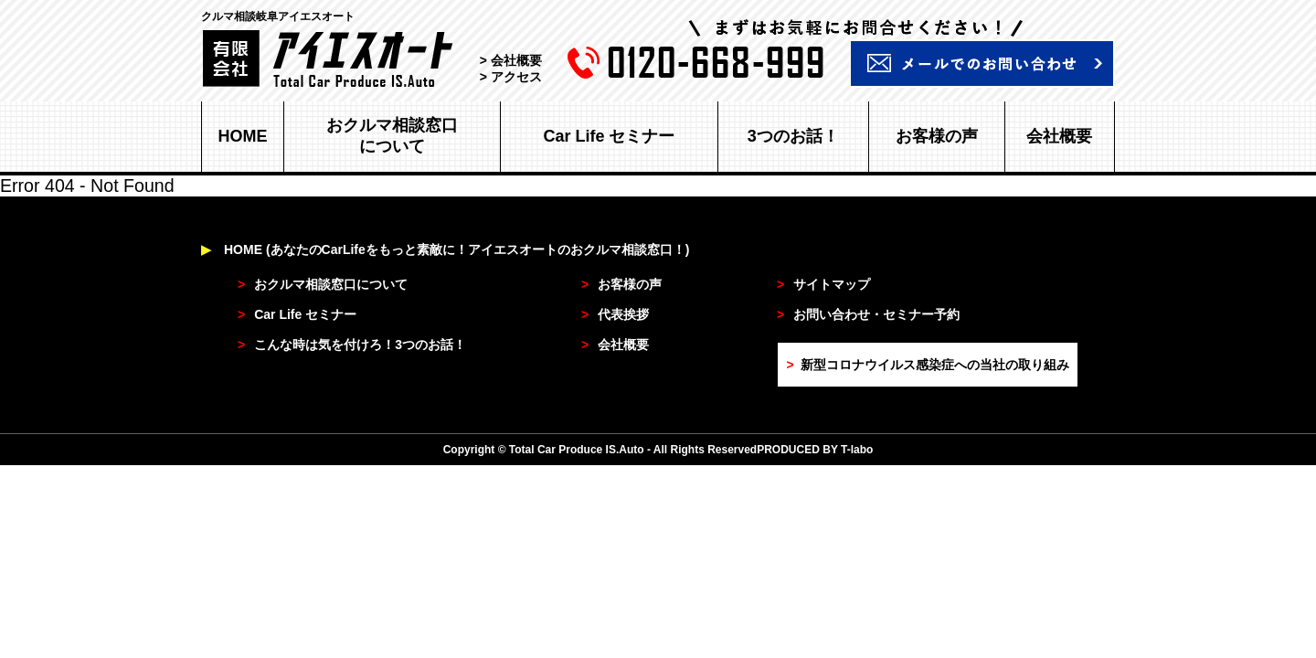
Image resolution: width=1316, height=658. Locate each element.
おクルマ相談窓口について (392, 135)
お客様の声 (937, 136)
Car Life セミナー (608, 136)
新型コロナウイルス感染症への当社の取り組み (927, 364)
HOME (243, 136)
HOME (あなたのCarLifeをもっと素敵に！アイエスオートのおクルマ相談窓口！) (445, 249)
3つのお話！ (793, 136)
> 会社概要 (511, 60)
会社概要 (1059, 136)
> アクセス (511, 76)
